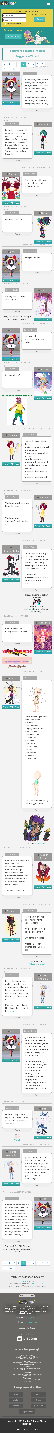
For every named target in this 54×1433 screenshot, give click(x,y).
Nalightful (12, 911)
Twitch (17, 1140)
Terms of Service (23, 1430)
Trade (17, 102)
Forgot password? (39, 14)
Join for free (13, 36)
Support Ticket (27, 1412)
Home (16, 1394)
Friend (5, 102)
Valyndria (44, 124)
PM (11, 102)
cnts (44, 1108)
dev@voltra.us (31, 1322)
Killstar (11, 1011)
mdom (44, 369)
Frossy (12, 678)
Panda (12, 174)
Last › (15, 69)
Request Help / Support (27, 1328)
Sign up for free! (37, 1284)
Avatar (15, 1400)
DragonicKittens (12, 551)
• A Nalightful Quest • (36, 964)
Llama (44, 290)
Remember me (13, 24)
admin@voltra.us (32, 1318)
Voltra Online (8, 3)
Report (36, 110)
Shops (38, 1400)
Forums (14, 50)
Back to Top (27, 1296)
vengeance (44, 622)
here (31, 609)
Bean (44, 213)
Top (35, 1430)
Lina (12, 73)
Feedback (29, 50)
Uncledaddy (39, 843)
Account (16, 1406)
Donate (38, 1406)
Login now (23, 1281)
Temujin (12, 435)
